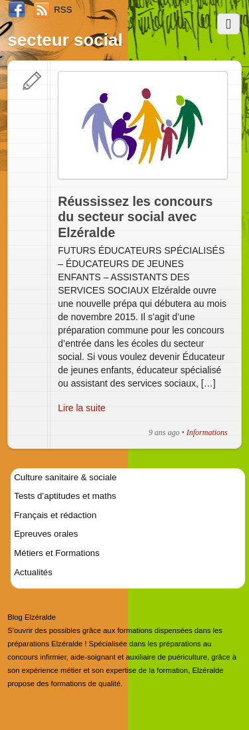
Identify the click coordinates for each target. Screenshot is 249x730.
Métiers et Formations (57, 553)
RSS (63, 10)
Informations (207, 432)
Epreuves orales (46, 534)
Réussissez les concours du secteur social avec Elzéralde (135, 217)
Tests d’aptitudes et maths (65, 496)
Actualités (33, 572)
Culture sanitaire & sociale (65, 477)
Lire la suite (82, 408)
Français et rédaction (55, 515)
